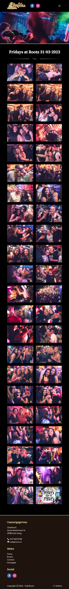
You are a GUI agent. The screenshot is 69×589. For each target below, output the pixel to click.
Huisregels (11, 562)
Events (10, 557)
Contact (10, 559)
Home (9, 554)
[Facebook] (32, 6)
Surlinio (59, 586)
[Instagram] (38, 6)
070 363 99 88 (16, 539)
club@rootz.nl (16, 542)
